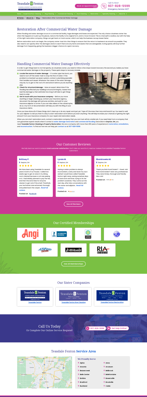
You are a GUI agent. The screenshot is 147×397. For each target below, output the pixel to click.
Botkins (83, 371)
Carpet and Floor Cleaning (32, 14)
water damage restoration (64, 122)
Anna (108, 355)
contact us (62, 126)
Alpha (82, 355)
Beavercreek (85, 363)
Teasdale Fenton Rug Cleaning (73, 295)
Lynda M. (62, 159)
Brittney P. (24, 159)
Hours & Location (82, 394)
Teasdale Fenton (35, 295)
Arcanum (109, 359)
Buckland (83, 378)
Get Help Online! (117, 320)
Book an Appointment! (87, 6)
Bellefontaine (111, 367)
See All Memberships (73, 264)
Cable (108, 378)
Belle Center (84, 367)
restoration (113, 124)
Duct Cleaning (82, 14)
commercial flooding (87, 122)
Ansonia (83, 359)
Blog (38, 18)
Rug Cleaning (49, 14)
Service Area (86, 343)
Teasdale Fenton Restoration (112, 295)
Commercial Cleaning (65, 14)
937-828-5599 (119, 6)
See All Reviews (74, 204)
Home (19, 14)
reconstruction (26, 126)
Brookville (109, 374)
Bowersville (110, 371)
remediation (123, 124)
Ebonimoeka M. (103, 159)
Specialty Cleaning (108, 14)
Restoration (95, 14)
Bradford (83, 374)
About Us (122, 14)
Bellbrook (109, 363)
